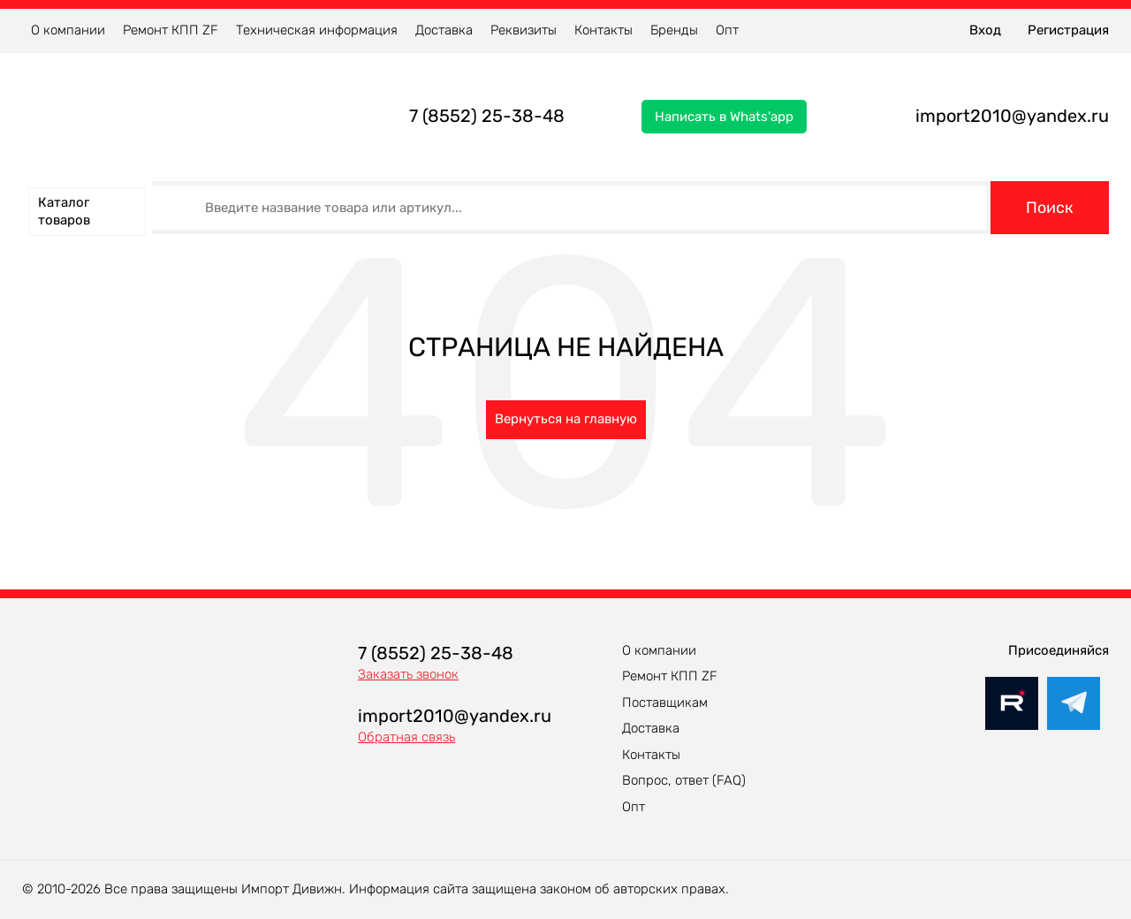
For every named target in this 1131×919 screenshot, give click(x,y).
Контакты (603, 30)
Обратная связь (406, 737)
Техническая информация (317, 30)
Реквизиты (523, 30)
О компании (68, 30)
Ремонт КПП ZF (170, 30)
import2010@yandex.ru (1012, 115)
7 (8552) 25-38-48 (487, 115)
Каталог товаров (64, 211)
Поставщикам (665, 702)
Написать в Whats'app (724, 117)
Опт (727, 30)
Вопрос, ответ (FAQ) (684, 780)
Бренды (674, 30)
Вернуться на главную (566, 419)
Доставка (444, 30)
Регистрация (1068, 30)
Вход (985, 30)
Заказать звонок (408, 674)
